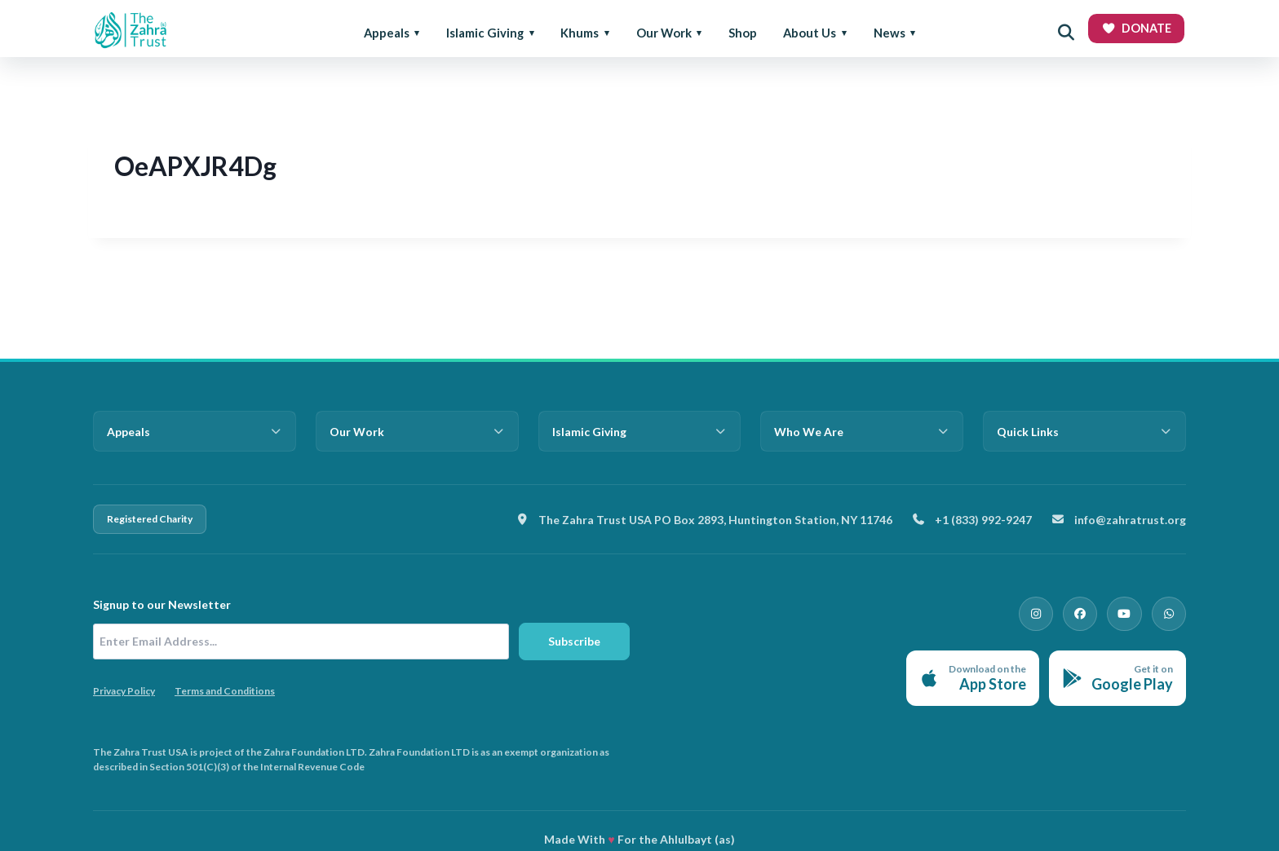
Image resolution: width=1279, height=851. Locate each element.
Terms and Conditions (225, 691)
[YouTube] (1132, 611)
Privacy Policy (124, 691)
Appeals (386, 32)
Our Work (664, 32)
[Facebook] (1093, 611)
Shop (742, 32)
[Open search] (1066, 32)
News (889, 32)
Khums (579, 32)
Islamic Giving (485, 32)
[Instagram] (1054, 611)
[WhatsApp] (1171, 611)
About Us (809, 32)
